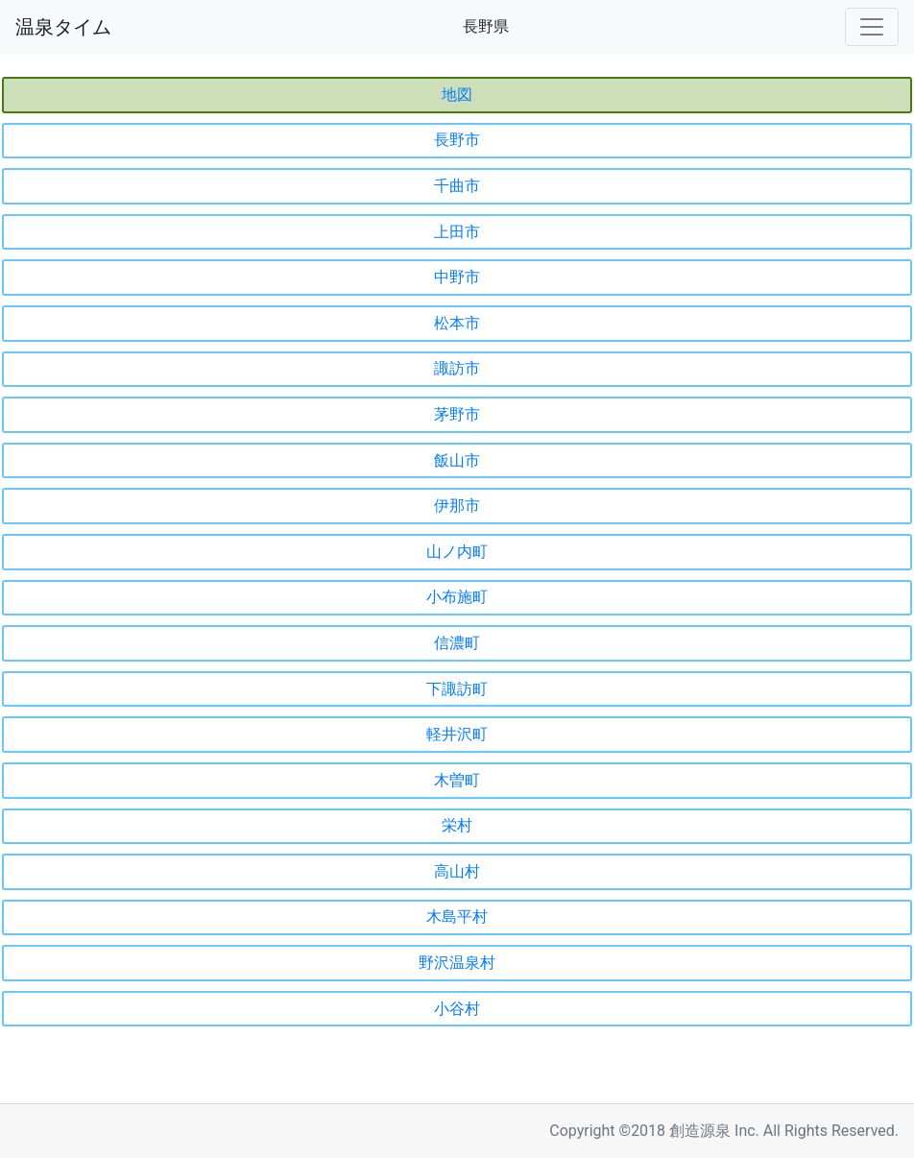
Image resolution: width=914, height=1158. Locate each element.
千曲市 (457, 186)
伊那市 (457, 505)
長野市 (457, 140)
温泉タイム (63, 26)
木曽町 (457, 780)
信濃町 (457, 643)
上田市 (457, 232)
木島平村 (457, 916)
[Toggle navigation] (872, 27)
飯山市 (457, 460)
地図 (457, 94)
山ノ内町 (457, 552)
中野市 (457, 277)
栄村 (457, 825)
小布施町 (457, 597)
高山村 (457, 871)
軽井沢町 (457, 734)
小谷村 (457, 1009)
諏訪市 (457, 368)
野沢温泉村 (457, 962)
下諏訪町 (457, 689)
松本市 (457, 323)
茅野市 (457, 414)
